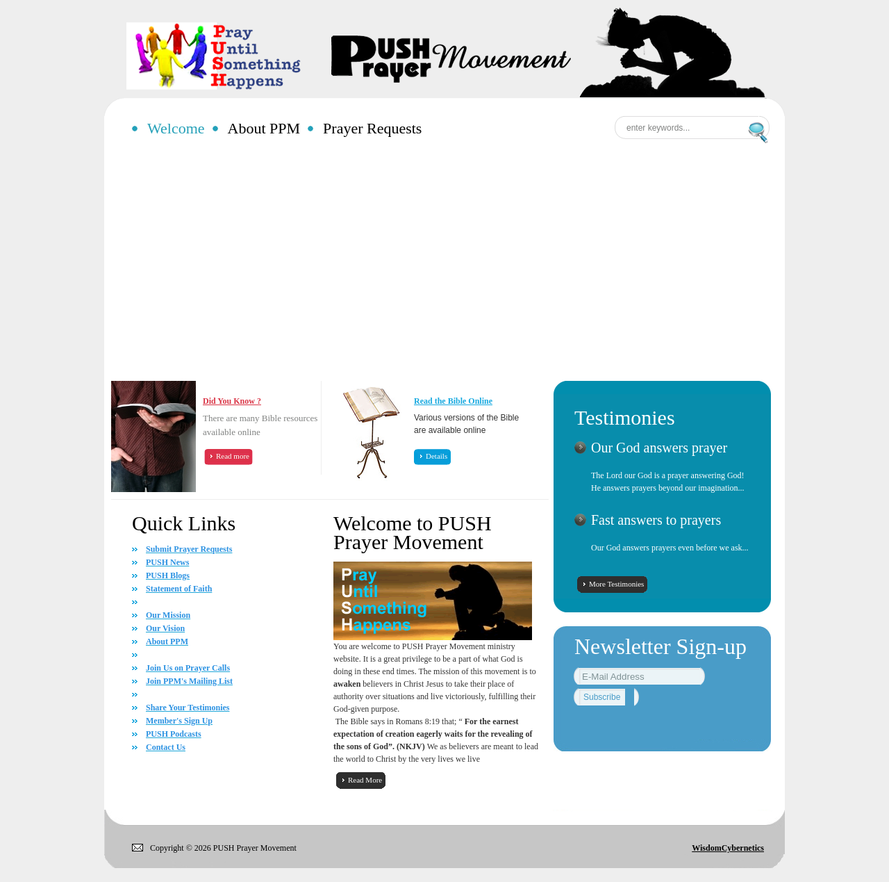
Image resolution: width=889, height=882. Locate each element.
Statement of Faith (179, 589)
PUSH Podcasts (173, 734)
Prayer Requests (372, 128)
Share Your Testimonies (187, 707)
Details (436, 456)
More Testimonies (616, 584)
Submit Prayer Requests (189, 549)
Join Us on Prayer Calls (188, 668)
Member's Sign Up (179, 721)
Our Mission (168, 615)
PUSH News (167, 562)
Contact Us (165, 747)
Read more (232, 456)
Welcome (176, 128)
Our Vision (165, 628)
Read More (365, 780)
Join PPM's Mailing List (189, 681)
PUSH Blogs (168, 575)
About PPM (264, 128)
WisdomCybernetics (728, 848)
